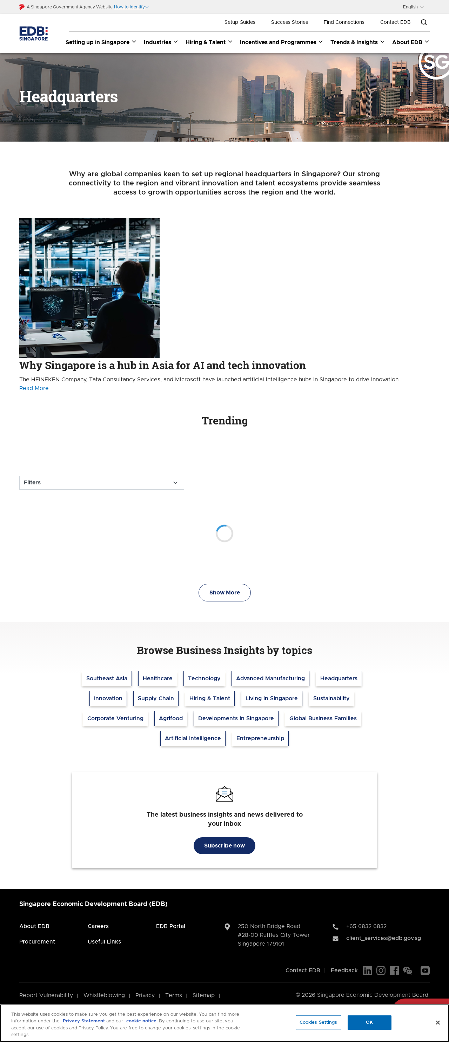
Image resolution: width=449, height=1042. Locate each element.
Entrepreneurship (260, 739)
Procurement (37, 942)
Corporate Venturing (115, 719)
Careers (98, 926)
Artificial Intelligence (193, 739)
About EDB (34, 926)
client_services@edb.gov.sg (383, 938)
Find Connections (344, 22)
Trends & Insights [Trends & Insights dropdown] (357, 42)
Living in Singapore (272, 699)
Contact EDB (395, 22)
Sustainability (331, 699)
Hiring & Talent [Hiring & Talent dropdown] (209, 42)
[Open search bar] (424, 22)
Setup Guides (239, 22)
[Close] (437, 1022)
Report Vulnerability (46, 996)
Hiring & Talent (209, 699)
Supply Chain (156, 699)
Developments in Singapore (236, 719)
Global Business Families (323, 719)
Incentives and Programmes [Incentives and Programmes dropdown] (282, 42)
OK (369, 1022)
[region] (224, 1023)
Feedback (344, 971)
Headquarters (338, 679)
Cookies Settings (318, 1022)
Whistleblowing (104, 996)
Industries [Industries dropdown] (161, 42)
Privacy (145, 996)
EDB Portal (170, 926)
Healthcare (158, 679)
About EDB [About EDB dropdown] (411, 42)
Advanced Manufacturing (270, 679)
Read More (34, 388)
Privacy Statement (84, 1021)
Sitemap (204, 996)
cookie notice (141, 1021)
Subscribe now (224, 846)
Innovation (108, 699)
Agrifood (171, 719)
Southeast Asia (106, 679)
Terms (173, 996)
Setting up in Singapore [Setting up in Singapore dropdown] (101, 42)
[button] (131, 7)
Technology (204, 679)
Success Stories (289, 22)
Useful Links (104, 942)
